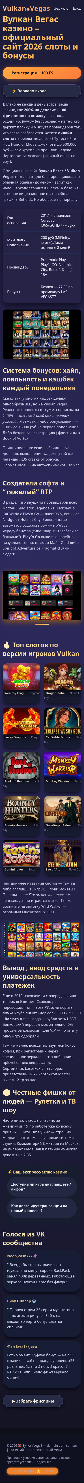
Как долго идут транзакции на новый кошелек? (39, 1208)
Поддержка (42, 1462)
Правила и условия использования (32, 1457)
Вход (77, 8)
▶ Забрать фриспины (33, 1401)
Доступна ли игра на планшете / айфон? (41, 1187)
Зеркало (61, 8)
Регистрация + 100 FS (32, 73)
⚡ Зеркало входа (29, 90)
